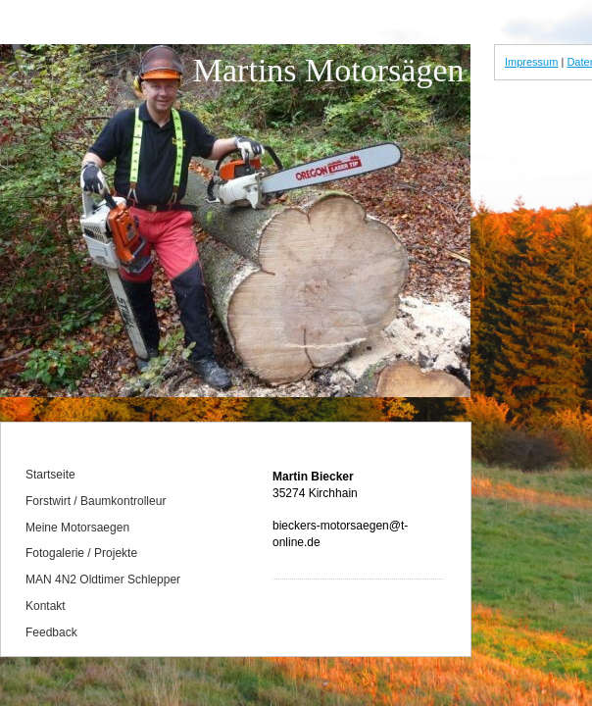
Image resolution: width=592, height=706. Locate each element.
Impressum (531, 62)
